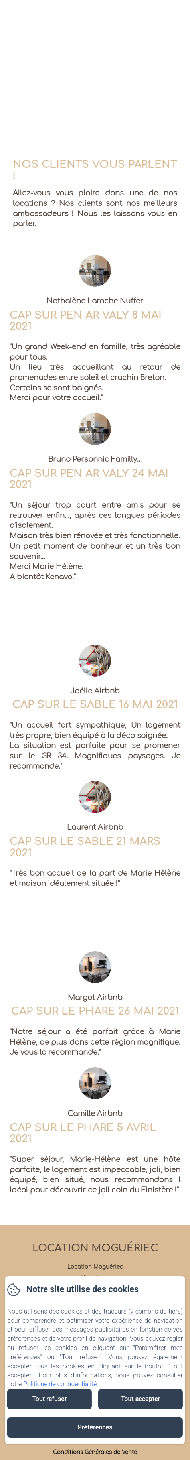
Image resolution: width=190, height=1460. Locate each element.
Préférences (95, 1427)
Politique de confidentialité (60, 1384)
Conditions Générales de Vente (95, 1452)
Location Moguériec (95, 1248)
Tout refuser (49, 1399)
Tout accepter (140, 1399)
